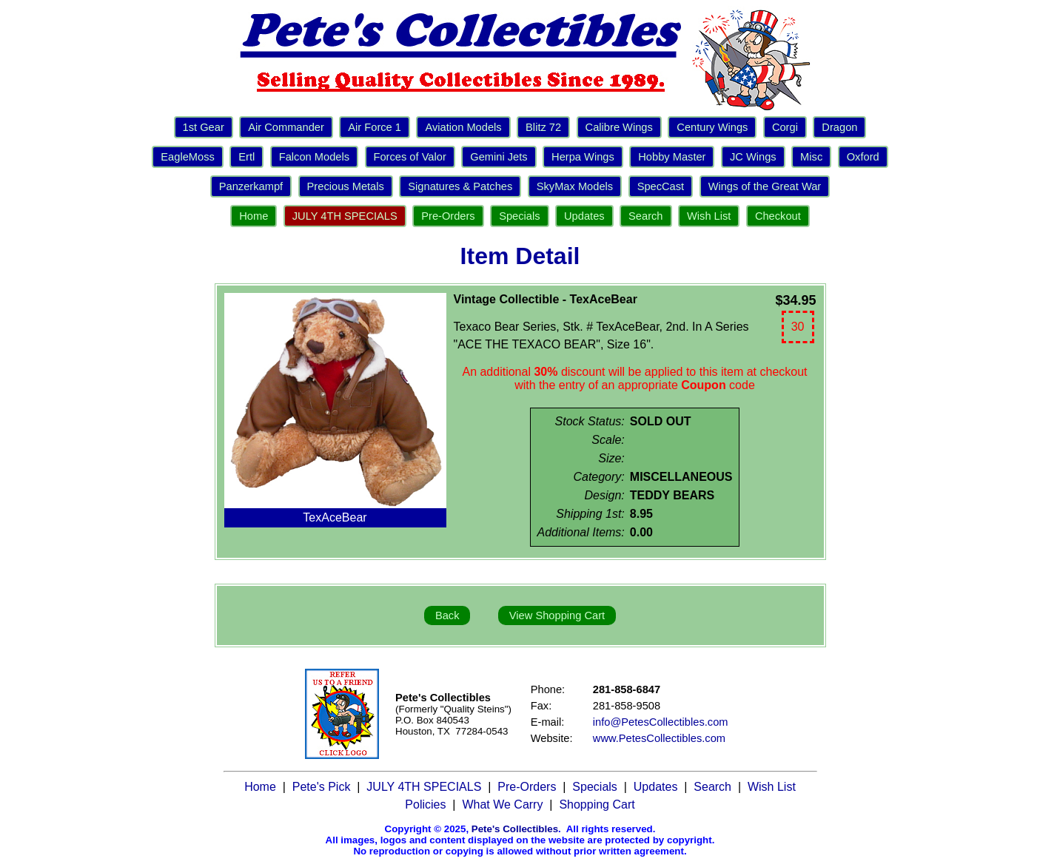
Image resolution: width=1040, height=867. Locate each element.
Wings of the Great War (765, 186)
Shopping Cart (596, 804)
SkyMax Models (575, 186)
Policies (425, 804)
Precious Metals (345, 186)
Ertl (246, 157)
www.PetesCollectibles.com (659, 738)
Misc (811, 157)
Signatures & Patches (460, 186)
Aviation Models (463, 127)
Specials (519, 216)
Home (253, 216)
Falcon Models (314, 157)
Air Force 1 (374, 127)
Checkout (778, 216)
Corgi (785, 127)
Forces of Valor (410, 157)
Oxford (863, 157)
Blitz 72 (543, 127)
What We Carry (502, 804)
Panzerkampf (251, 186)
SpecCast (661, 186)
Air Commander (286, 127)
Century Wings (712, 127)
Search (645, 216)
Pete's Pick (321, 786)
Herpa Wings (582, 157)
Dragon (839, 127)
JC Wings (753, 157)
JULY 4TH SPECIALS (344, 216)
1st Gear (203, 127)
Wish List (709, 216)
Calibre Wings (619, 127)
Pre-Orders (447, 216)
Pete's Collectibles (515, 828)
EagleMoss (188, 157)
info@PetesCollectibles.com (660, 722)
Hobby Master (671, 157)
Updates (584, 216)
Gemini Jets (498, 157)
